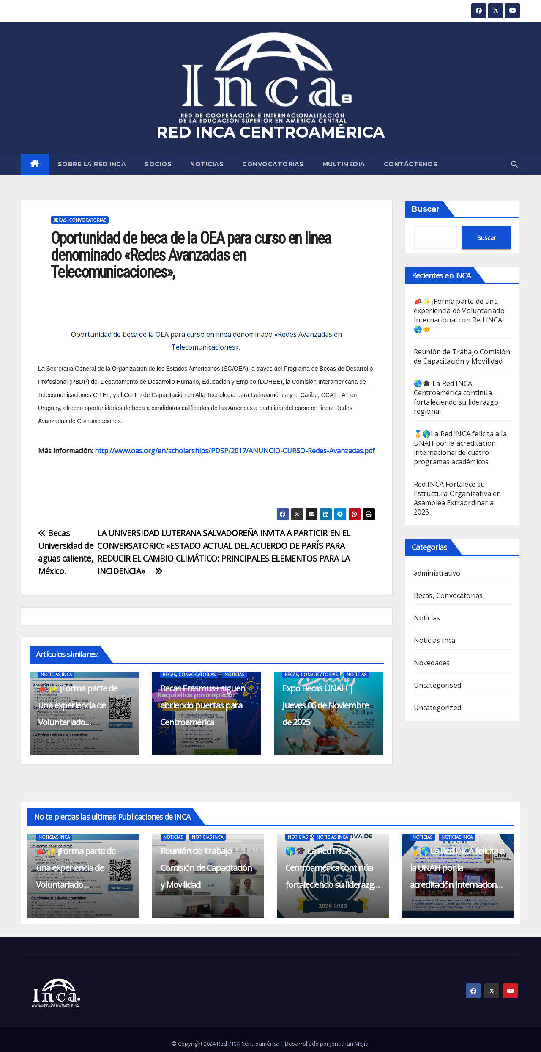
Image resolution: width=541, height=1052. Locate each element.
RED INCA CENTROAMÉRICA (270, 131)
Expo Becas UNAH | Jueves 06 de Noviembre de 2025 (325, 705)
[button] (514, 164)
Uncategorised (438, 685)
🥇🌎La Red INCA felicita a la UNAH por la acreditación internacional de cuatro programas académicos (460, 447)
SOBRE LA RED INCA (92, 164)
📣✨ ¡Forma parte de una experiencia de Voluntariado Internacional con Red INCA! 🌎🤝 (77, 722)
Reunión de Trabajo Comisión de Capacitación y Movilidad (462, 356)
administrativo (437, 573)
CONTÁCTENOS (411, 164)
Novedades (432, 662)
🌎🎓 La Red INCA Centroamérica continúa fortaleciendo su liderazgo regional (456, 397)
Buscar (426, 209)
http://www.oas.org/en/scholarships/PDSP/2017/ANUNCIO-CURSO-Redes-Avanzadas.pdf (235, 450)
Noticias (207, 164)
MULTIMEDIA (343, 164)
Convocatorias (273, 164)
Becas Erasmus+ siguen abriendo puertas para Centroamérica (202, 705)
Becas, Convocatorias (79, 220)
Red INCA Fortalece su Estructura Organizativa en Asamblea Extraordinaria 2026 (457, 498)
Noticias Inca (56, 674)
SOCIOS (158, 164)
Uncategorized (438, 707)
